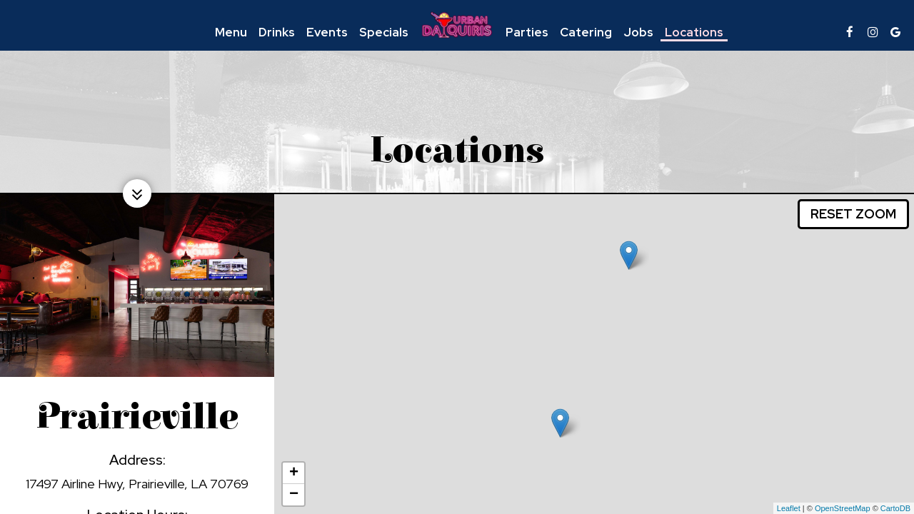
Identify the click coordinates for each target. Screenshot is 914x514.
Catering (586, 32)
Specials (383, 32)
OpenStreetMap (842, 508)
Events (327, 32)
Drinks (276, 32)
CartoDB (895, 508)
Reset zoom (853, 214)
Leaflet (788, 508)
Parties (527, 32)
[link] (457, 25)
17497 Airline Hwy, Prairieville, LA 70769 (137, 484)
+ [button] (293, 473)
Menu (231, 32)
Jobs (638, 32)
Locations (694, 32)
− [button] (293, 494)
